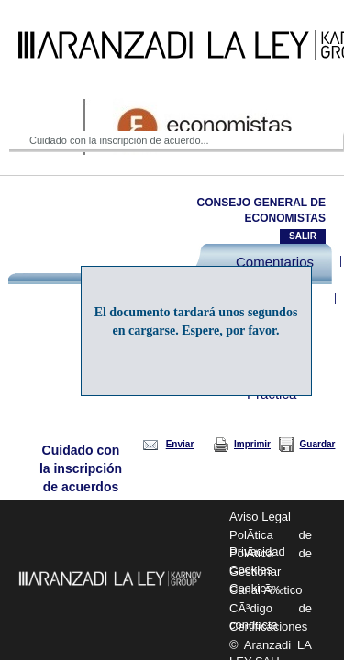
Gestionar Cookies (255, 573)
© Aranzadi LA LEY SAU (270, 646)
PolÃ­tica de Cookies (270, 555)
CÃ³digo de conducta (270, 610)
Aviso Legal (260, 516)
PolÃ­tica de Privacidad (270, 536)
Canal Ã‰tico (265, 590)
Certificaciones (268, 626)
